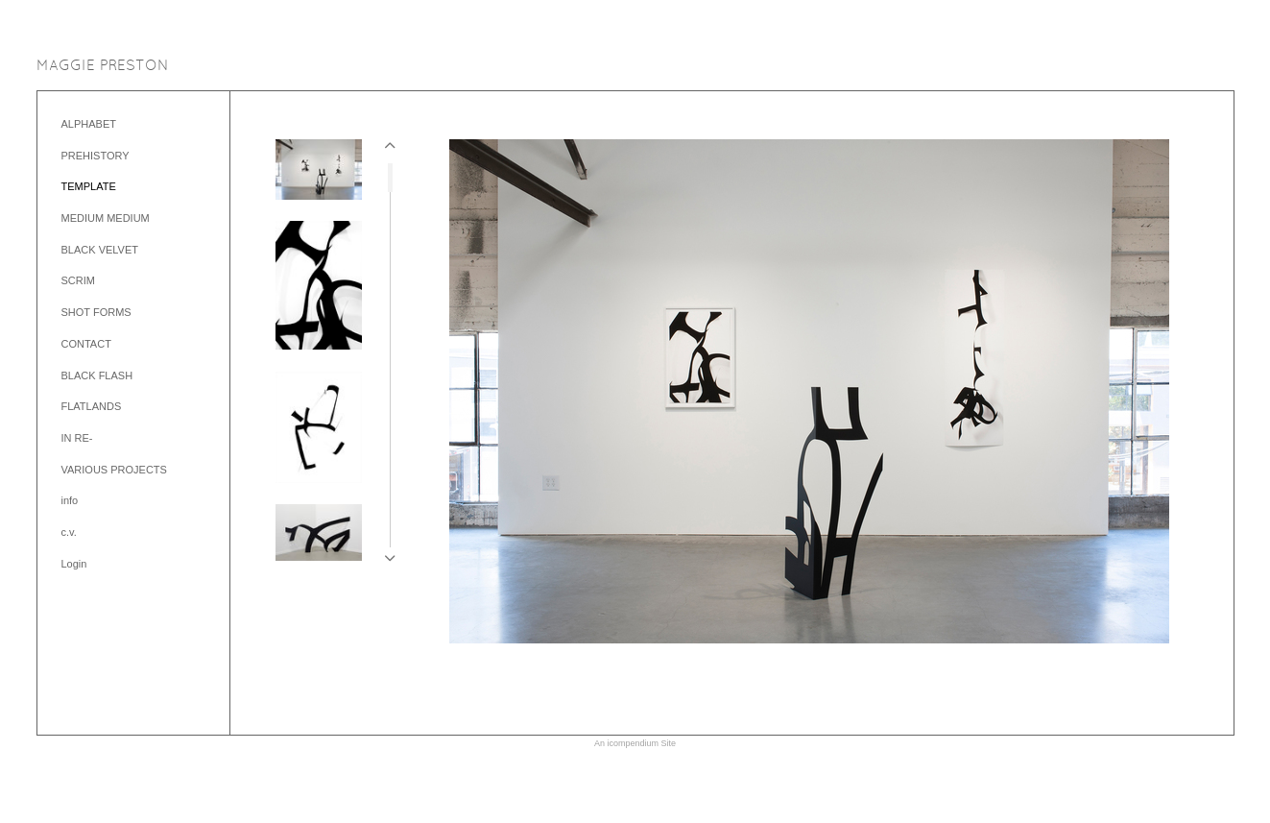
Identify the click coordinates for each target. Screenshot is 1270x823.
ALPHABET (88, 124)
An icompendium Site (635, 743)
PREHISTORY (95, 155)
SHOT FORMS (96, 312)
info (70, 500)
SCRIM (78, 280)
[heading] (102, 67)
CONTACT (86, 344)
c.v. (69, 532)
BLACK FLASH (97, 375)
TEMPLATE (88, 186)
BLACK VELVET (100, 249)
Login (74, 563)
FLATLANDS (91, 406)
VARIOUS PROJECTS (114, 469)
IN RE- (77, 438)
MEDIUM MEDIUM (105, 218)
